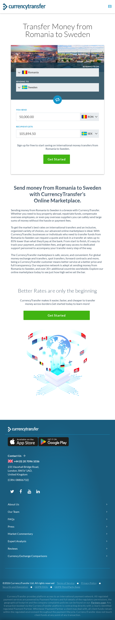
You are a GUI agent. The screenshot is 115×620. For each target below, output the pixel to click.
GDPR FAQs (41, 586)
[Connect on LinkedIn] (38, 491)
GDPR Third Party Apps (67, 586)
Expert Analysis (17, 541)
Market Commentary (20, 533)
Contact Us (17, 456)
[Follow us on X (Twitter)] (12, 491)
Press (11, 526)
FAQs (11, 519)
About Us (13, 504)
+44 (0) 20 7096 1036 (26, 461)
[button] (109, 7)
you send (21, 109)
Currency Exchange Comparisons (27, 556)
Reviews (13, 548)
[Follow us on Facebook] (20, 491)
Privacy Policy (89, 583)
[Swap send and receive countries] (57, 99)
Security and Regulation (15, 586)
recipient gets (24, 126)
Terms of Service (65, 583)
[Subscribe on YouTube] (29, 491)
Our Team (13, 511)
